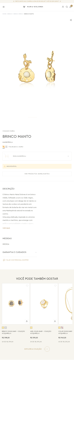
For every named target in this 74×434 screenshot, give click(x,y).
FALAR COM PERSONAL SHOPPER (17, 260)
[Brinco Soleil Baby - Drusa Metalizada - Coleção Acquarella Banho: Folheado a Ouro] (16, 313)
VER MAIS (6, 228)
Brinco (10, 14)
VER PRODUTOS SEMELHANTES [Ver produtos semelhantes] (37, 174)
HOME (4, 14)
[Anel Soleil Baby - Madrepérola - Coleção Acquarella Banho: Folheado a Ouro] (44, 313)
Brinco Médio (18, 14)
